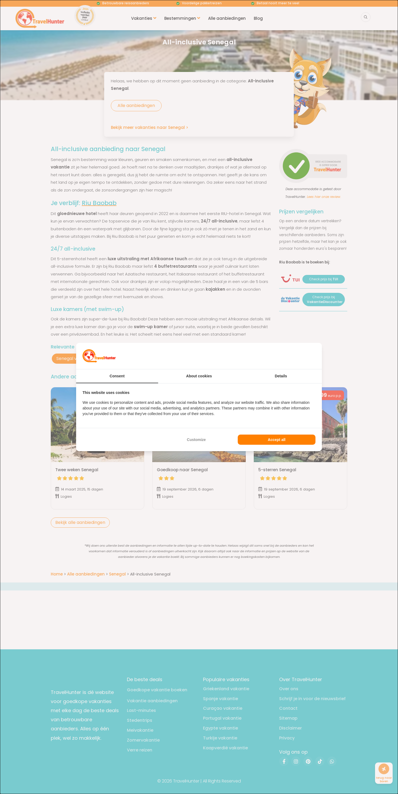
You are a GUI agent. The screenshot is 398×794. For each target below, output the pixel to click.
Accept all (277, 440)
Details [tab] (281, 376)
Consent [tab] (117, 376)
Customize (196, 440)
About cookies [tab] (199, 376)
